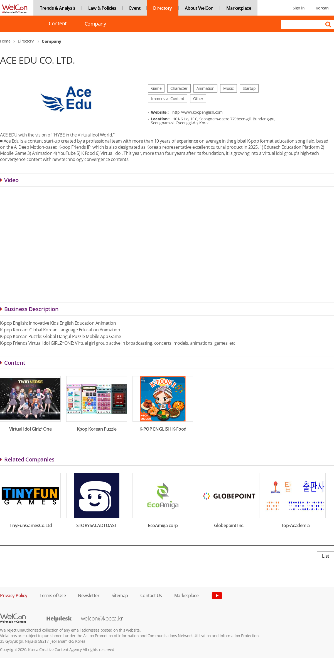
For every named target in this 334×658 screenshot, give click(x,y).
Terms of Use (53, 595)
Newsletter (88, 595)
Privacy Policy (13, 595)
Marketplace (238, 8)
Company (95, 24)
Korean (322, 8)
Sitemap (120, 595)
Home (5, 41)
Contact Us (151, 595)
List (325, 556)
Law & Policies (102, 8)
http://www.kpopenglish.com (197, 112)
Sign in (299, 8)
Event (135, 8)
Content (58, 23)
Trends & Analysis (57, 8)
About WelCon (199, 8)
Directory (162, 8)
